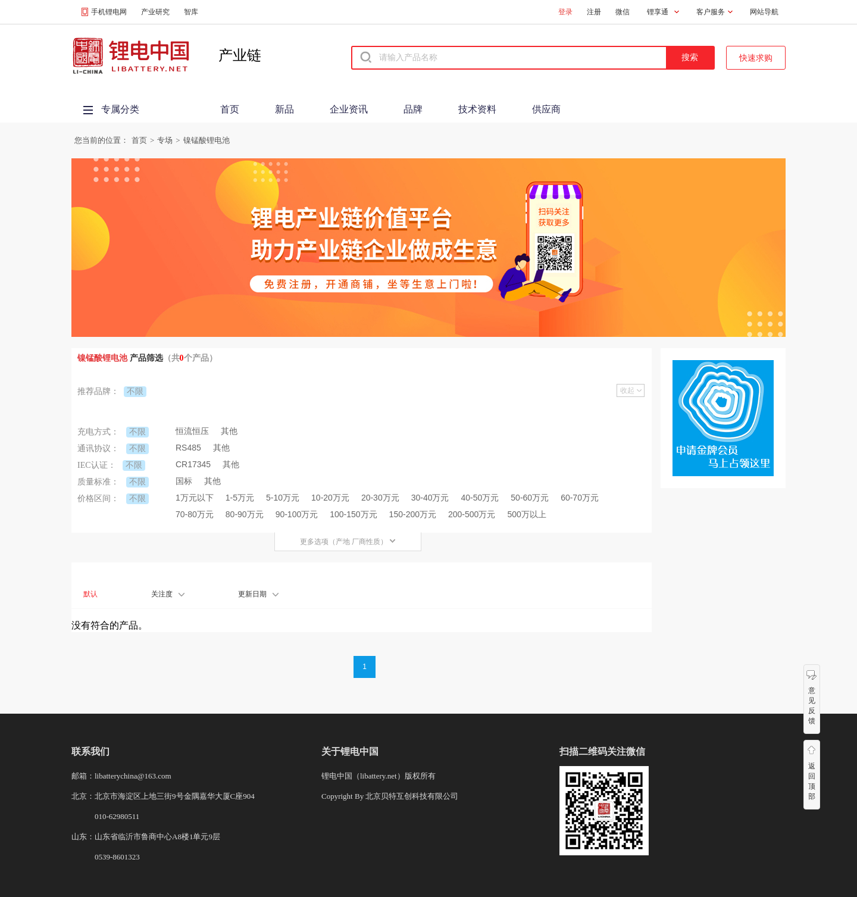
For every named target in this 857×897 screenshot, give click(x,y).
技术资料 (477, 109)
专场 (165, 140)
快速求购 (755, 57)
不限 (135, 391)
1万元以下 (195, 497)
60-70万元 (580, 497)
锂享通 (657, 12)
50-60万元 (530, 497)
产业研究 (155, 12)
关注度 (167, 594)
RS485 (188, 447)
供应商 (546, 109)
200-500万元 (471, 514)
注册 (594, 12)
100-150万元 (353, 514)
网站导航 (764, 12)
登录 (565, 12)
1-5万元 (240, 497)
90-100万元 (297, 514)
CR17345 (193, 464)
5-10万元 (282, 497)
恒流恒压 (192, 431)
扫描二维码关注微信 (602, 751)
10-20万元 (330, 497)
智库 (191, 12)
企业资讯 (349, 109)
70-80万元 (195, 514)
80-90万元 (245, 514)
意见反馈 (811, 705)
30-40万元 (430, 497)
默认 (90, 594)
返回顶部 (811, 781)
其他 (229, 431)
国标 (184, 481)
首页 (229, 109)
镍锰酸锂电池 (206, 140)
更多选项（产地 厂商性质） (348, 541)
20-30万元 (380, 497)
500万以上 (526, 514)
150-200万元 (412, 514)
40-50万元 (480, 497)
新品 (284, 109)
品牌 (413, 109)
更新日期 (258, 594)
